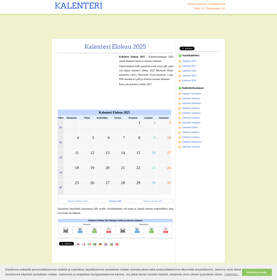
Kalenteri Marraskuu (191, 142)
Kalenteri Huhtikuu (191, 108)
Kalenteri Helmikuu (191, 98)
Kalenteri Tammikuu (191, 93)
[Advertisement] (138, 27)
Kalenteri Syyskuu (190, 132)
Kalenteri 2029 (189, 75)
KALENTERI (79, 6)
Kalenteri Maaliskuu (191, 103)
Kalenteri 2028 (189, 71)
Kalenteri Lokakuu (190, 137)
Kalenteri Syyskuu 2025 (153, 201)
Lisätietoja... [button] (232, 274)
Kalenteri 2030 (189, 80)
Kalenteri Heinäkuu (191, 122)
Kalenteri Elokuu (190, 127)
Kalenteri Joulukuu (191, 147)
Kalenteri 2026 (189, 61)
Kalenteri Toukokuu (191, 113)
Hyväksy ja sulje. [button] (257, 272)
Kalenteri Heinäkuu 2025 (77, 201)
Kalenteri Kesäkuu (191, 118)
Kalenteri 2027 (189, 66)
